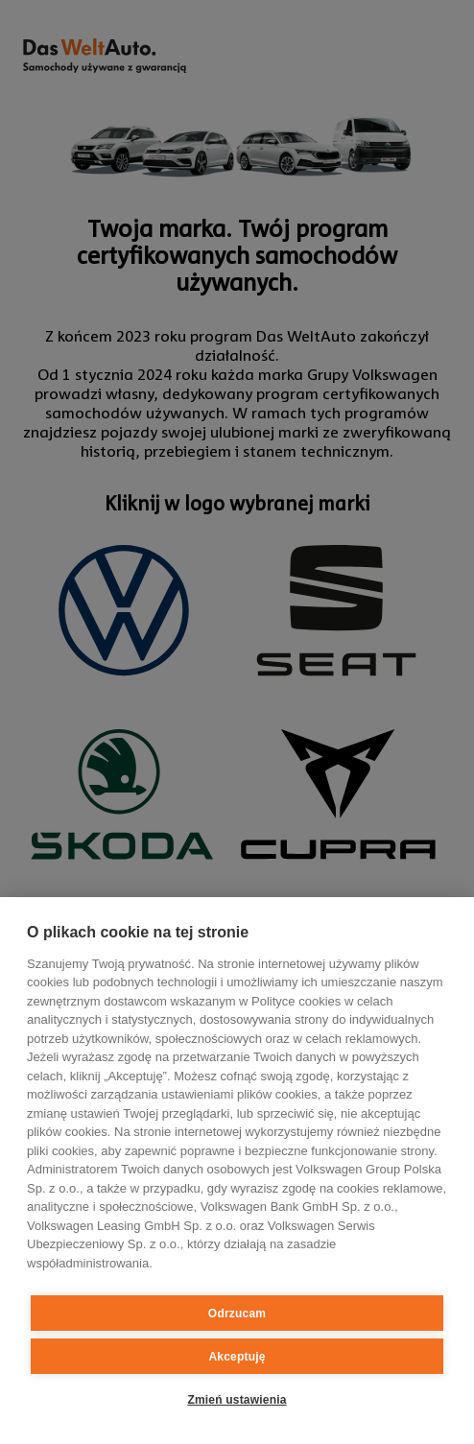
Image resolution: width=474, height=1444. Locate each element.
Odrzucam (237, 1313)
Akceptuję (236, 1356)
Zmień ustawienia (236, 1400)
